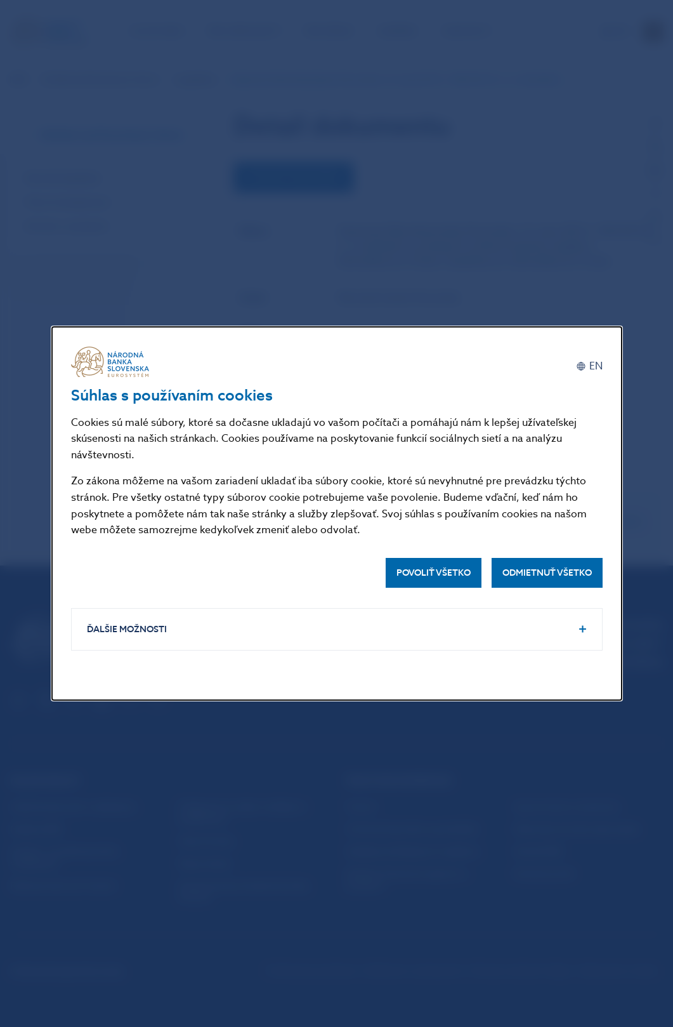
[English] (589, 366)
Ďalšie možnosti (127, 629)
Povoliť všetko (433, 573)
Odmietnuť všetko (547, 573)
